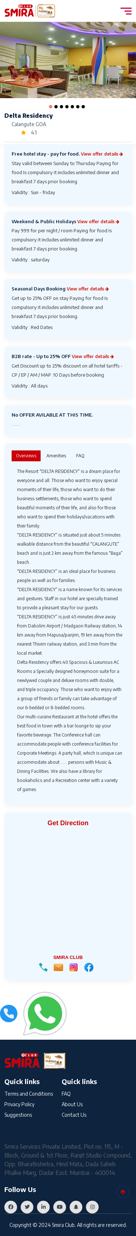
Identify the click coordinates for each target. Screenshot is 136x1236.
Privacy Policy (19, 1104)
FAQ (66, 1094)
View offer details (102, 154)
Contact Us (74, 1115)
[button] (50, 106)
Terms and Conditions (28, 1094)
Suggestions (18, 1115)
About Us (72, 1104)
